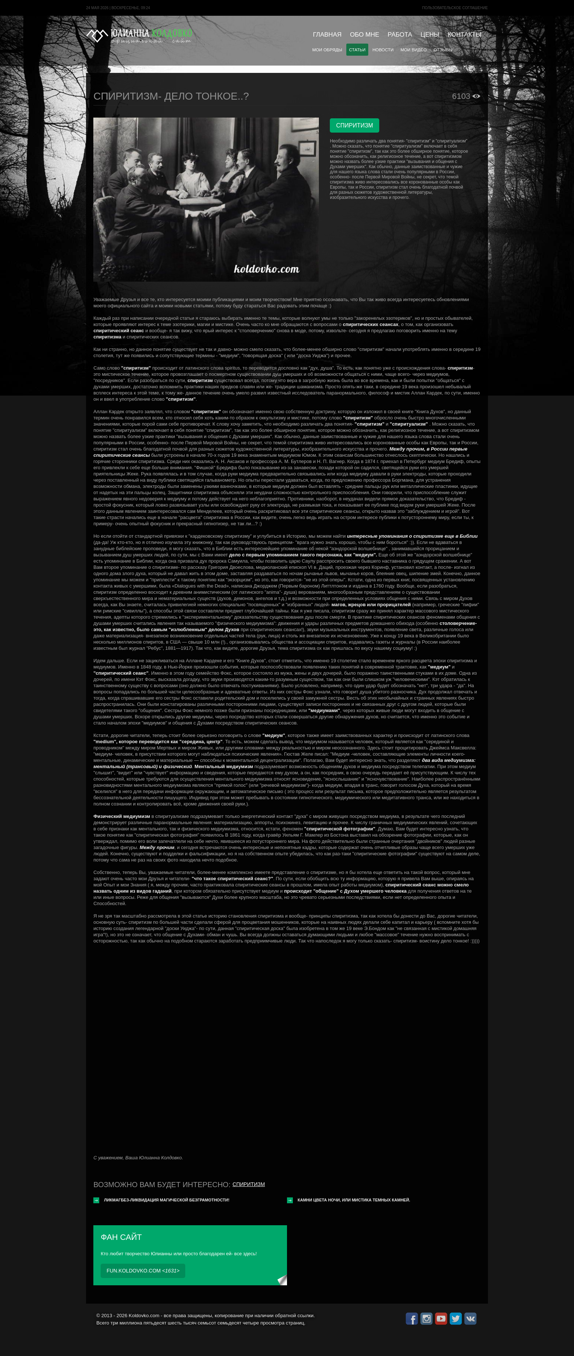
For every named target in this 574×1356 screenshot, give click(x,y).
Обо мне (364, 34)
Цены (430, 34)
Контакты (464, 34)
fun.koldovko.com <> (143, 1271)
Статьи (357, 49)
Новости (383, 49)
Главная (327, 34)
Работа (400, 34)
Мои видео (413, 49)
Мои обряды (327, 49)
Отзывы (443, 49)
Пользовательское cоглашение (455, 8)
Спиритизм (248, 1184)
